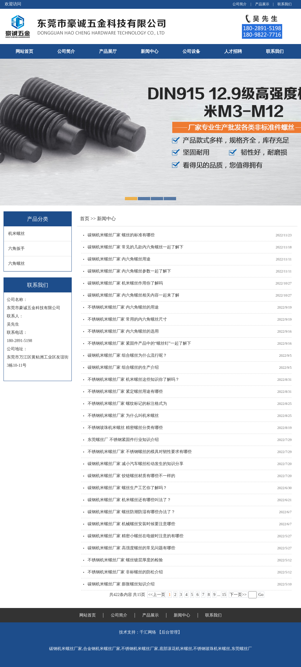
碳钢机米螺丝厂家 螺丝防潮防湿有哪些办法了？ (131, 512)
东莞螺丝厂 (241, 648)
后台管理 (169, 632)
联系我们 (284, 4)
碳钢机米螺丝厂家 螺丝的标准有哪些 (121, 235)
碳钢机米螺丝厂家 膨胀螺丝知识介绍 (121, 584)
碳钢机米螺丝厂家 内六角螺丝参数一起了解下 (129, 271)
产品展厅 (108, 51)
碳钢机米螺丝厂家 (65, 648)
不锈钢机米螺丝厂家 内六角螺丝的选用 (123, 331)
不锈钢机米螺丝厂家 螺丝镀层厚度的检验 (125, 560)
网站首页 (24, 51)
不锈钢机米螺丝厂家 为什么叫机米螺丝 (123, 415)
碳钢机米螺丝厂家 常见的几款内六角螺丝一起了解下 (135, 247)
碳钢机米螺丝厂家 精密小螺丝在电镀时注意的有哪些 (135, 536)
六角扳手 (16, 248)
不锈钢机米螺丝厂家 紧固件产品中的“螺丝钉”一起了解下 (139, 343)
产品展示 (262, 4)
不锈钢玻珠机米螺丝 (211, 648)
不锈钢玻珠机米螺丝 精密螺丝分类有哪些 (125, 427)
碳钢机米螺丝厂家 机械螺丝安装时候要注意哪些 (131, 524)
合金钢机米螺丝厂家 (101, 648)
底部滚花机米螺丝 (175, 648)
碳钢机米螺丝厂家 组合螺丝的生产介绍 (123, 367)
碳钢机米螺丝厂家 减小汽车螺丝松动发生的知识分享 (135, 463)
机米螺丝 (16, 233)
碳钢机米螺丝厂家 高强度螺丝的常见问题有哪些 (131, 548)
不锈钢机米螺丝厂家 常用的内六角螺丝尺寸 (127, 319)
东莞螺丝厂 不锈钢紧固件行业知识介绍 (123, 439)
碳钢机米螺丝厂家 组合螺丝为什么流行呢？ (127, 355)
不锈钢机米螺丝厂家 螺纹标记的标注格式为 (127, 403)
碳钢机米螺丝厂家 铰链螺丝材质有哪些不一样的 (131, 476)
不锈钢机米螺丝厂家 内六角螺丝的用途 (123, 307)
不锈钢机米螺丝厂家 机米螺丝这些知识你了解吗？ (133, 379)
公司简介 (240, 4)
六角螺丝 (16, 263)
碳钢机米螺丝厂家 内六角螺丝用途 (119, 259)
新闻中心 (149, 51)
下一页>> (238, 594)
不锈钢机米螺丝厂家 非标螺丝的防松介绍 (125, 572)
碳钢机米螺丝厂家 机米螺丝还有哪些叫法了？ (129, 500)
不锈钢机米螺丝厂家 (139, 648)
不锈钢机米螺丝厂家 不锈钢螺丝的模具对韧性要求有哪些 (140, 451)
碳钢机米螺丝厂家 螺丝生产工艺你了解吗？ (127, 488)
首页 (85, 218)
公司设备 (191, 51)
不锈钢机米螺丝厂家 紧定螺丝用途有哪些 (125, 391)
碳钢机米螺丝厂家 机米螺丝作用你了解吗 (125, 283)
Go (260, 594)
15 (224, 594)
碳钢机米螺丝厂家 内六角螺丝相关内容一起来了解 (133, 295)
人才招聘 (233, 51)
